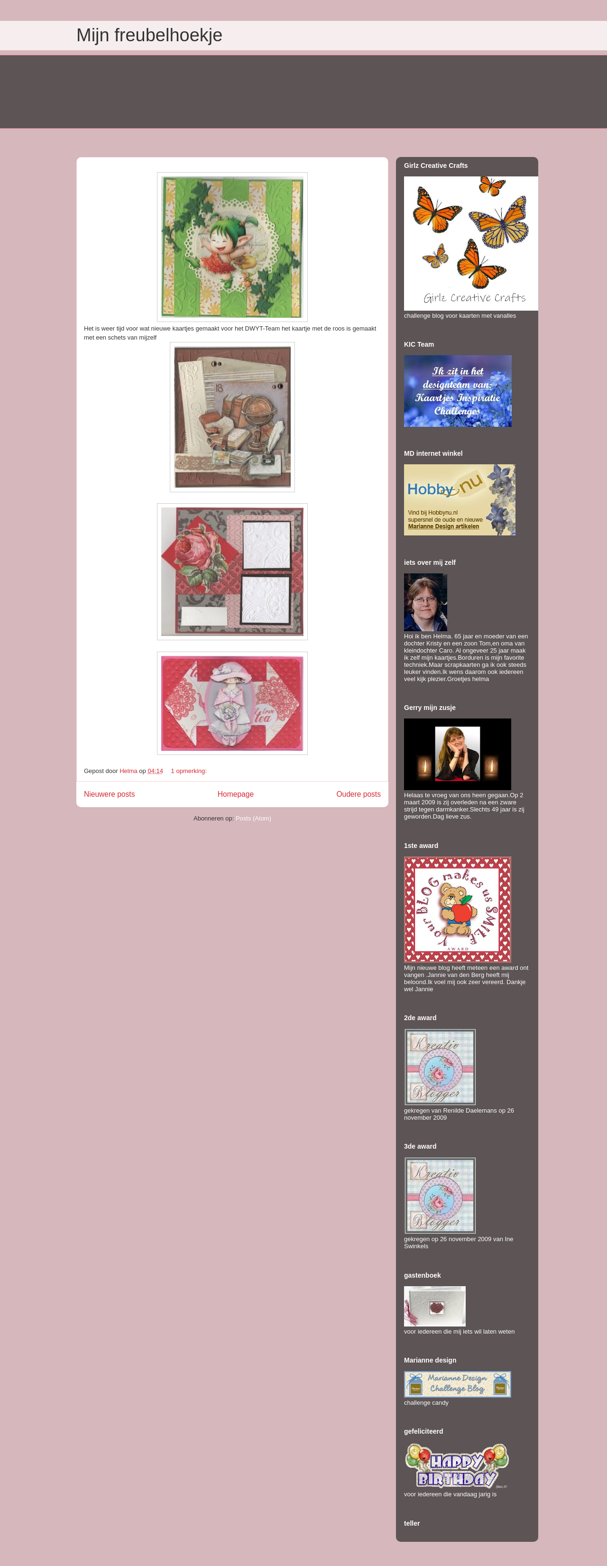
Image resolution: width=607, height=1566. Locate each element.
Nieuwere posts (109, 794)
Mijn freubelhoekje (149, 35)
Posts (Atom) (253, 818)
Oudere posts (358, 794)
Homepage (236, 794)
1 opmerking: (190, 770)
